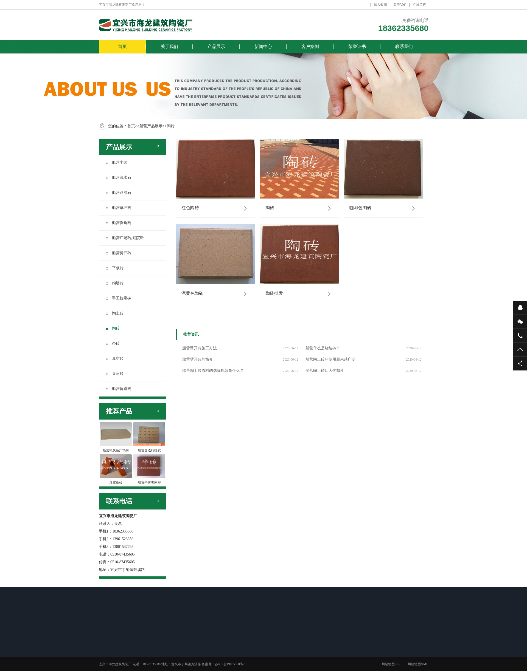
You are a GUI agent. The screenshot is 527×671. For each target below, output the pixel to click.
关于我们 (400, 5)
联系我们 (404, 46)
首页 (122, 46)
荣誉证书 (357, 46)
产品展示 (216, 46)
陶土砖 (115, 313)
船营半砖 (116, 162)
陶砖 (171, 126)
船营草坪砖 (118, 208)
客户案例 (310, 46)
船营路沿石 (118, 193)
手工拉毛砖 (118, 298)
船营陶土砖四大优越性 (324, 371)
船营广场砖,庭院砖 (125, 238)
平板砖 (115, 268)
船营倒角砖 (118, 223)
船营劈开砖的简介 (197, 359)
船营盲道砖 (118, 389)
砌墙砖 (115, 283)
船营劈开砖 (118, 253)
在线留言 (419, 5)
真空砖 (115, 358)
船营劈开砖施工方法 (199, 348)
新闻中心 (263, 46)
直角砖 (115, 374)
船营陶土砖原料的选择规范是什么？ (213, 371)
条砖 (113, 343)
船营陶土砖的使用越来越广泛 (330, 359)
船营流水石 (118, 177)
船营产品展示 (150, 126)
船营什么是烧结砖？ (322, 348)
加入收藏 (380, 5)
